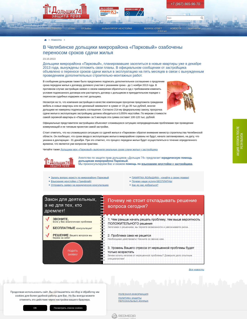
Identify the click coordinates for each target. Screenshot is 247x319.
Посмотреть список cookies (68, 308)
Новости (56, 39)
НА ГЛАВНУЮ (54, 28)
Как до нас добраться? (145, 185)
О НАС (71, 28)
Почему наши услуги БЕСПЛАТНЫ (152, 181)
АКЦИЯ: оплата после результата (239, 141)
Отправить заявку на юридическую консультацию (80, 185)
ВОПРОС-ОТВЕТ (153, 30)
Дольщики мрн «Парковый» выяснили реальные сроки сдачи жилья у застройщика (109, 149)
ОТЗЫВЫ (86, 28)
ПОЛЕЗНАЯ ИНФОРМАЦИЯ (133, 294)
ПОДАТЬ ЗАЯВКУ (73, 252)
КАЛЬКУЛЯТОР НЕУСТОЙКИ (117, 28)
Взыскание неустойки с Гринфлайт (71, 181)
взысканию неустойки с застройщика (167, 163)
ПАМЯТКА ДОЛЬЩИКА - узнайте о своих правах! (160, 177)
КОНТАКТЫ (194, 28)
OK (35, 308)
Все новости (196, 269)
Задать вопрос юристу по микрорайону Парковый (80, 177)
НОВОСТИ (175, 28)
